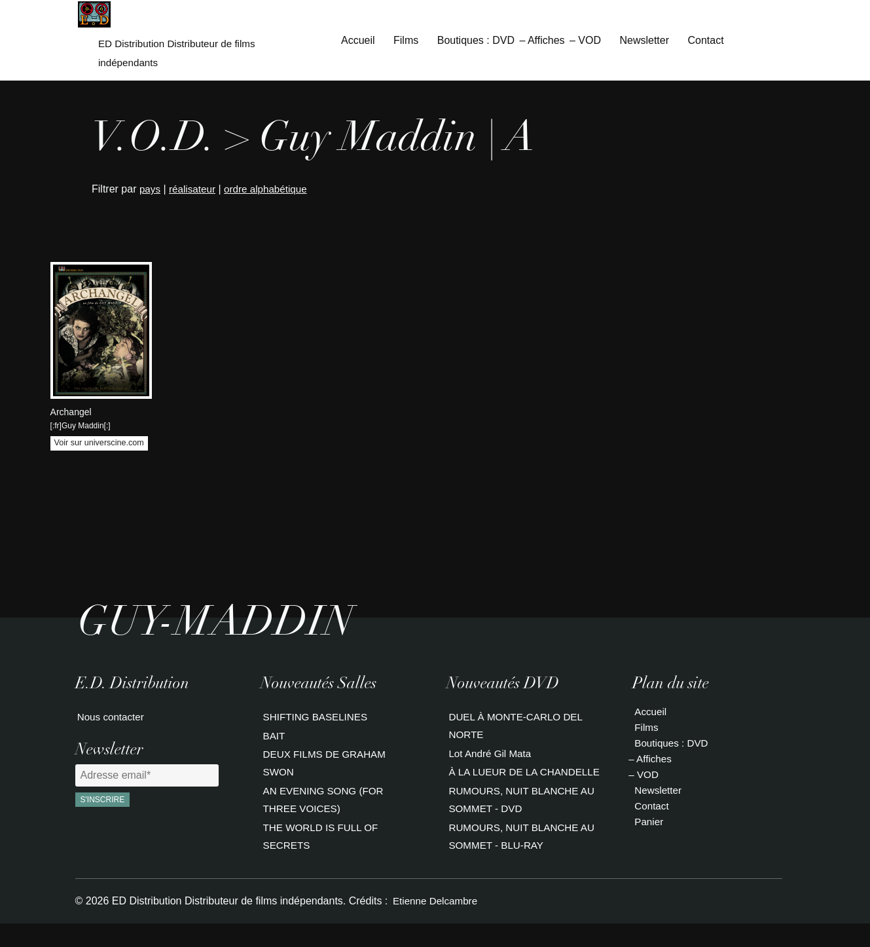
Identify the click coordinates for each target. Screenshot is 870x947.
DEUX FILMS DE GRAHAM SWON (325, 769)
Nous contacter (110, 720)
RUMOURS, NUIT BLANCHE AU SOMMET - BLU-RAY (523, 858)
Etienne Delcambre (435, 923)
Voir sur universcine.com (99, 446)
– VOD (585, 41)
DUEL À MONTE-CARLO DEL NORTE (516, 728)
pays (150, 191)
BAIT (272, 741)
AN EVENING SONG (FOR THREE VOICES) (324, 806)
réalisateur (194, 191)
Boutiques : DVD (476, 41)
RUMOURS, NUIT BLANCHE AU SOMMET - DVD (523, 822)
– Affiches (541, 41)
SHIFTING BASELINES (316, 720)
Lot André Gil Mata (490, 756)
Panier (647, 823)
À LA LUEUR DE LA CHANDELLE (492, 785)
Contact (705, 41)
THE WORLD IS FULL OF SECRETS (321, 843)
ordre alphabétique (271, 191)
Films (405, 41)
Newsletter (644, 41)
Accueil (358, 41)
